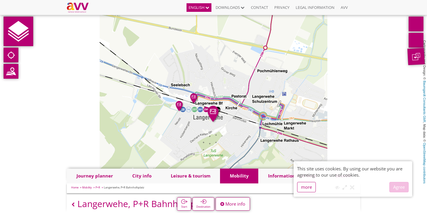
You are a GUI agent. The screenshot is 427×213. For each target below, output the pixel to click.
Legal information (315, 7)
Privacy (281, 7)
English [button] (199, 7)
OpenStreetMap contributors (424, 163)
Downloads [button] (230, 7)
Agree (399, 187)
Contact (259, 7)
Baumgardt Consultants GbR (424, 101)
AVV (344, 7)
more (306, 187)
